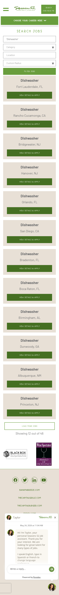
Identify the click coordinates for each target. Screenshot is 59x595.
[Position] (29, 39)
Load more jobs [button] (29, 426)
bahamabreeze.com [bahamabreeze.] (29, 490)
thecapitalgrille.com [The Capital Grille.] (29, 498)
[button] (53, 55)
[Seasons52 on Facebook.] (15, 482)
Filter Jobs (29, 71)
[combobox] (29, 55)
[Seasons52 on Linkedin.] (34, 482)
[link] (29, 88)
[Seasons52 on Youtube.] (44, 482)
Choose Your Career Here (28, 20)
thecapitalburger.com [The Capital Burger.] (29, 506)
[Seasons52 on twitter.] (25, 480)
